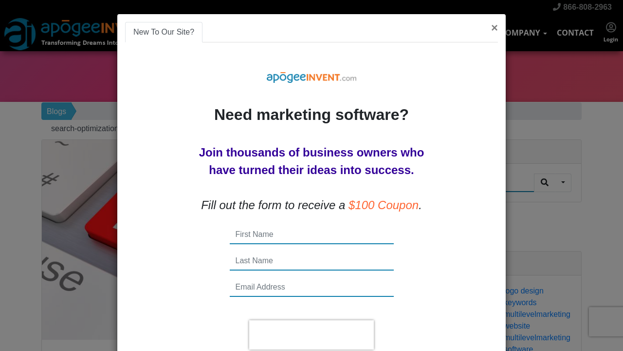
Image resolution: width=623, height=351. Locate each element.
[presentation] (311, 335)
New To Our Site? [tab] (163, 32)
